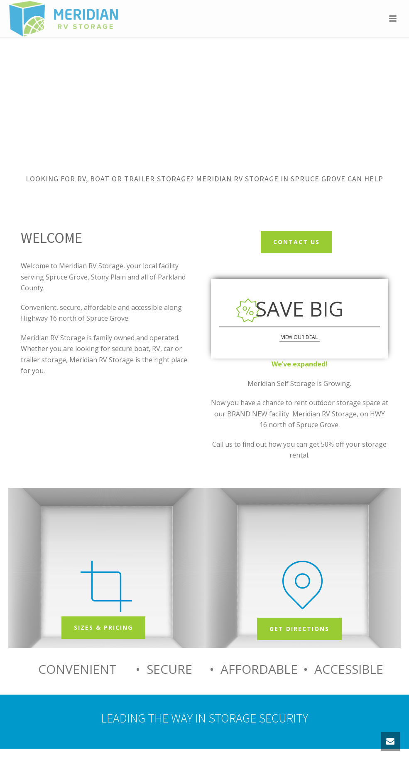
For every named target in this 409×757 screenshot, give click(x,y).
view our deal (299, 337)
